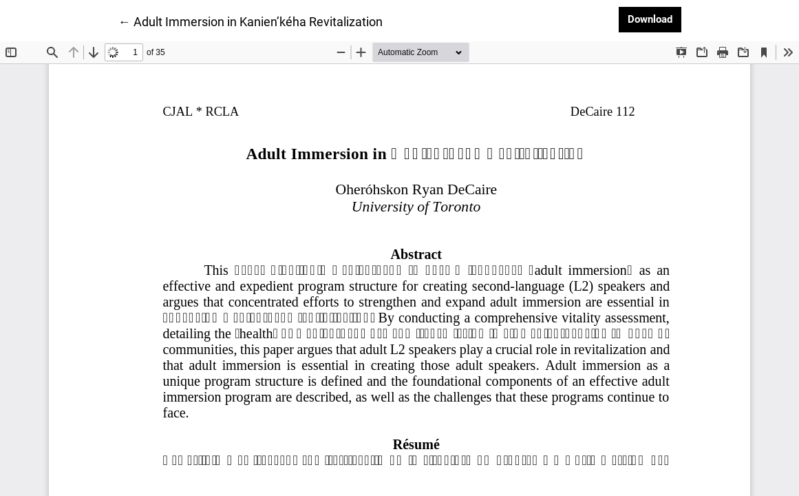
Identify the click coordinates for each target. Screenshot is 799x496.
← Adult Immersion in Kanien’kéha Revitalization (250, 20)
